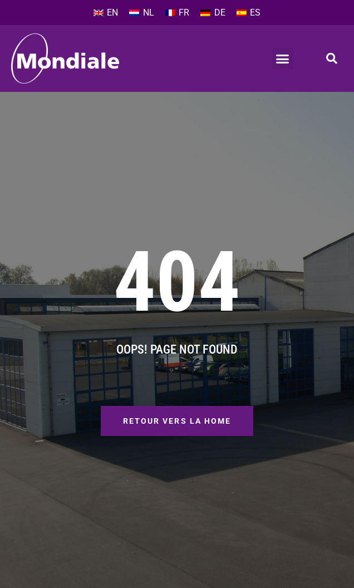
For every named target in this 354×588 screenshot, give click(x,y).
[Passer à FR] (177, 13)
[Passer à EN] (106, 13)
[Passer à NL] (141, 13)
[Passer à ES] (248, 13)
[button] (282, 58)
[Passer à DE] (212, 13)
